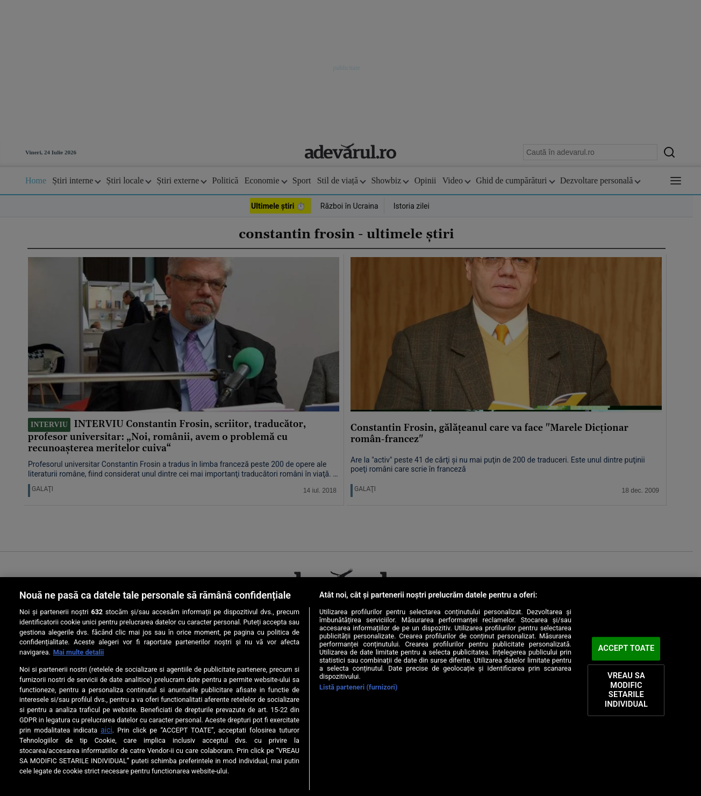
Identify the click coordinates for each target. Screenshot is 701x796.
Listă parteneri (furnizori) (358, 687)
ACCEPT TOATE (626, 648)
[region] (350, 686)
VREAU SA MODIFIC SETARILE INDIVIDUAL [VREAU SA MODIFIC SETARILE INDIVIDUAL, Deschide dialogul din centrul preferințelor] (626, 690)
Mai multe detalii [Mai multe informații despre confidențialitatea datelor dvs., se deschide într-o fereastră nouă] (78, 652)
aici (106, 730)
